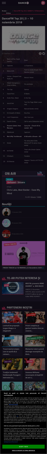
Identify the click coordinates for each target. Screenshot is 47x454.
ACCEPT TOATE (23, 447)
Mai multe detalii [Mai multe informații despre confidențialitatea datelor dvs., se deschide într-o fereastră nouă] (13, 404)
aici (17, 416)
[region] (23, 422)
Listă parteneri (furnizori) (11, 442)
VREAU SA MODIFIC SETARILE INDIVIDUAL (23, 450)
